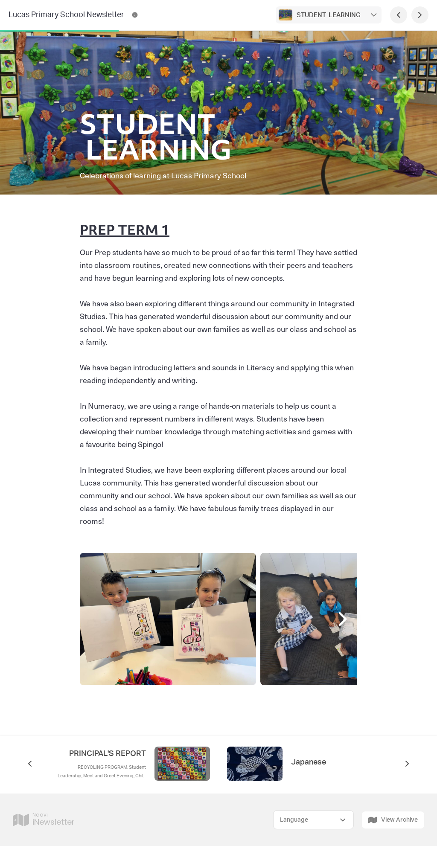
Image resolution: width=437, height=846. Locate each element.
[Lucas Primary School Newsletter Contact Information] (134, 15)
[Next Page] (419, 14)
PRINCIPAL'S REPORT (107, 754)
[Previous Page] (398, 14)
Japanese (308, 762)
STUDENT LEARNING (329, 15)
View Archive (393, 820)
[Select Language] (313, 820)
